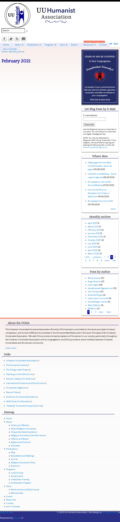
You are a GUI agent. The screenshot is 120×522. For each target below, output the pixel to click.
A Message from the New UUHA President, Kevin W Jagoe (100, 166)
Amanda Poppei (95, 295)
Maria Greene (94, 278)
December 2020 (95, 237)
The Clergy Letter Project (18, 370)
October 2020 (94, 240)
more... (113, 209)
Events (74, 45)
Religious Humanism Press (23, 462)
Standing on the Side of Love (20, 374)
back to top (6, 512)
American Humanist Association (22, 397)
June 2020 (93, 247)
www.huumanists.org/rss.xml (95, 147)
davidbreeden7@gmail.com (100, 288)
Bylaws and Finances (20, 442)
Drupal (18, 518)
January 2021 (94, 233)
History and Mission (20, 425)
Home (4, 52)
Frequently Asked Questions (24, 432)
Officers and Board (19, 439)
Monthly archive (16, 52)
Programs (49, 45)
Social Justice (17, 476)
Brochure (15, 466)
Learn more (10, 348)
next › (107, 260)
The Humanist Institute (17, 365)
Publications (32, 45)
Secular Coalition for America (20, 379)
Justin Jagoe (93, 285)
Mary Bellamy (94, 305)
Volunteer (15, 445)
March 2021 (93, 226)
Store (62, 45)
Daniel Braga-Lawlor (97, 302)
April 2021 (92, 223)
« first (86, 257)
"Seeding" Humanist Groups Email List (24, 406)
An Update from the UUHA (100, 201)
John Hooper (94, 291)
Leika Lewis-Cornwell (98, 298)
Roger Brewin (94, 281)
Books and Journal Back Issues (25, 489)
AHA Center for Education (19, 401)
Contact (103, 45)
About (18, 45)
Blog (13, 452)
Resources (88, 45)
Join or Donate (10, 49)
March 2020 (93, 253)
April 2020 (93, 250)
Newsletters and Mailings (22, 456)
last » (109, 312)
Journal (14, 459)
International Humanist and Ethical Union (26, 383)
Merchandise (17, 493)
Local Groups (17, 473)
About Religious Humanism (23, 429)
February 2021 (94, 230)
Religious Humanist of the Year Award (28, 435)
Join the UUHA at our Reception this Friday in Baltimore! (98, 193)
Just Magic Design (111, 512)
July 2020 (92, 243)
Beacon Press (13, 392)
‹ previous (97, 257)
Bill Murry (92, 308)
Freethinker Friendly (20, 479)
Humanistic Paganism (17, 388)
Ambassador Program (21, 483)
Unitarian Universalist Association (22, 360)
